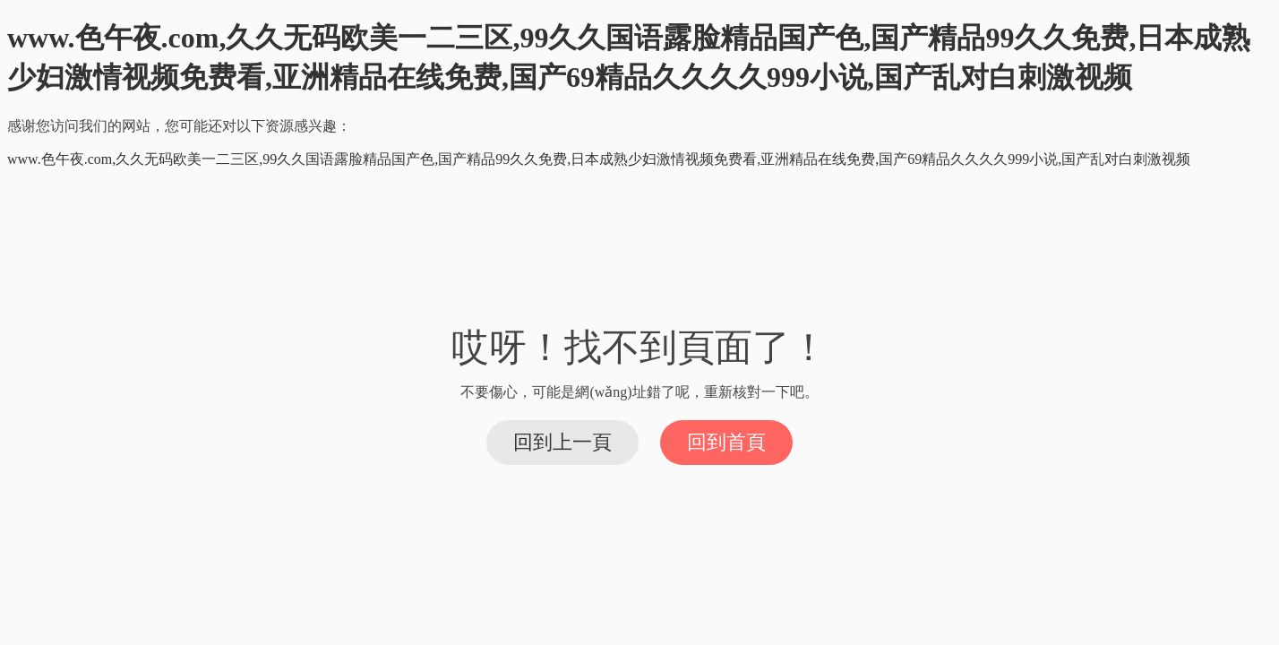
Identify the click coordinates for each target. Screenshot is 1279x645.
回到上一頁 (562, 442)
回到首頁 (726, 442)
